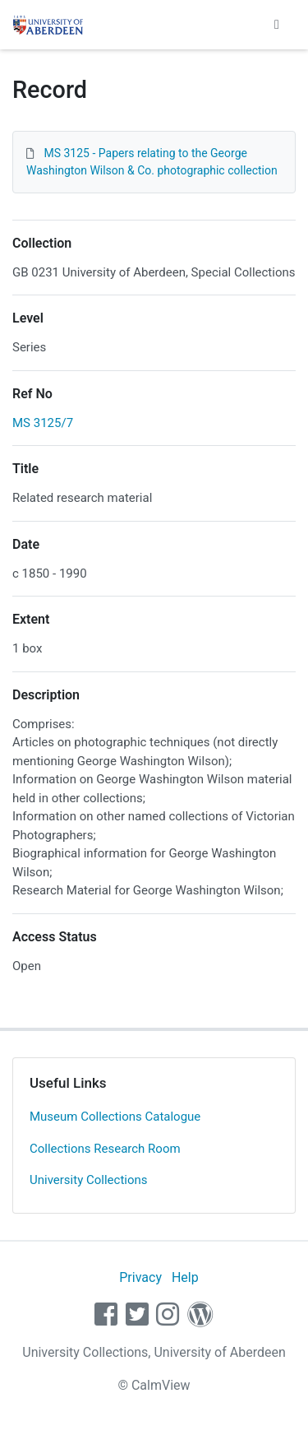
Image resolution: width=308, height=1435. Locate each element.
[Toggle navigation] (277, 25)
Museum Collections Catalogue (115, 1116)
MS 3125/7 (42, 423)
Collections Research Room (105, 1148)
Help (185, 1277)
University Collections (89, 1180)
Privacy (140, 1277)
